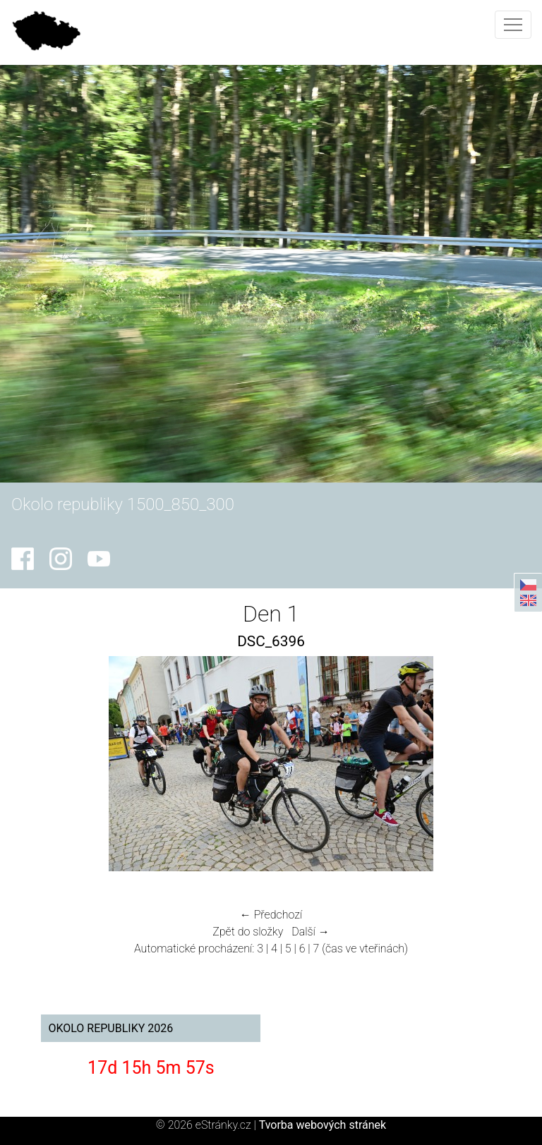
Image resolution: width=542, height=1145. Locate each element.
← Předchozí (271, 914)
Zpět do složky (247, 931)
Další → (310, 931)
